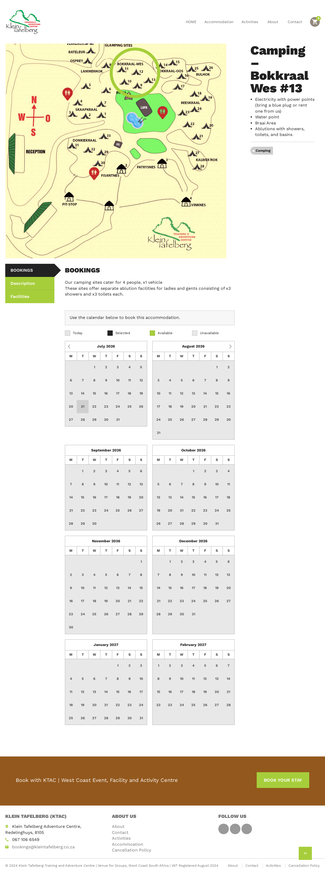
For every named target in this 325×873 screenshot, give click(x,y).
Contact (295, 22)
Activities (250, 22)
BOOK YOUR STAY (283, 780)
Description (23, 283)
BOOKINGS (22, 270)
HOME (191, 22)
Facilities (20, 296)
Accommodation (219, 22)
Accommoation (127, 844)
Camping (263, 150)
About (273, 22)
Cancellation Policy (131, 850)
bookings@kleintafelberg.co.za (43, 846)
